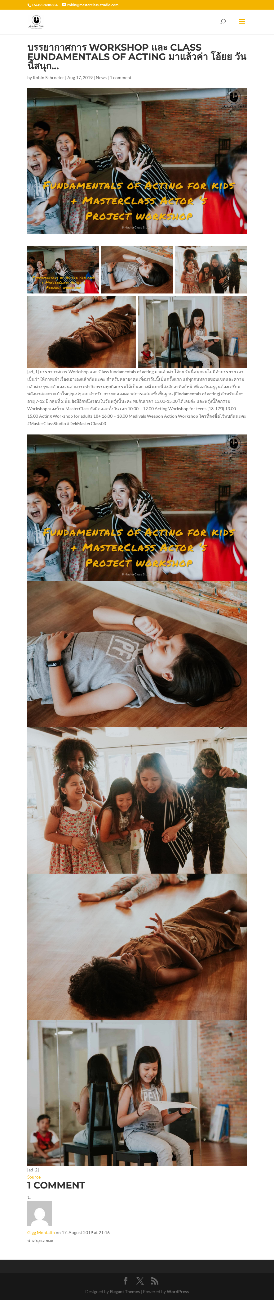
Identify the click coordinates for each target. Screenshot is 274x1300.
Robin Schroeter (48, 77)
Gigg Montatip (41, 1232)
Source (34, 1177)
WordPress (178, 1291)
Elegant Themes (125, 1291)
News (101, 77)
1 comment (120, 77)
